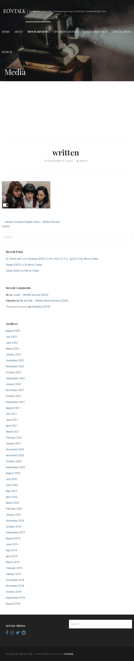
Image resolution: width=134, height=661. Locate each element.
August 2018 (13, 603)
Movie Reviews (38, 31)
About (18, 31)
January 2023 (13, 354)
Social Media (122, 31)
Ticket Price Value (95, 31)
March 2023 (12, 348)
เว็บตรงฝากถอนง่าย (17, 306)
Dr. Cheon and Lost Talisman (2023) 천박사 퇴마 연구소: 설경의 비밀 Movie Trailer (52, 258)
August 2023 (13, 330)
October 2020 (13, 461)
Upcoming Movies (65, 31)
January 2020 (13, 514)
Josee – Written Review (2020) (30, 294)
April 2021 (11, 425)
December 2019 (15, 520)
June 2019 (12, 544)
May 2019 (11, 550)
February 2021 (14, 437)
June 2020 (12, 485)
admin (83, 160)
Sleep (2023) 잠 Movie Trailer (22, 270)
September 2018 (15, 597)
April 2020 (11, 497)
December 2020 (15, 449)
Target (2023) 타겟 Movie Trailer (24, 264)
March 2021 (12, 431)
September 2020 (15, 467)
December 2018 (15, 580)
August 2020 (13, 473)
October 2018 (13, 591)
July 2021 (11, 413)
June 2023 (12, 342)
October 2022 (13, 372)
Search (7, 52)
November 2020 (15, 455)
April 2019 (11, 556)
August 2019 (13, 538)
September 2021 (15, 402)
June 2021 (12, 419)
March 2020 (12, 502)
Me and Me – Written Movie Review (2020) (44, 300)
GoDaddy (68, 654)
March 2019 (12, 562)
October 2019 (13, 526)
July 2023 (11, 336)
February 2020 (14, 508)
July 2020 (11, 479)
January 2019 (13, 574)
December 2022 (15, 360)
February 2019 (14, 568)
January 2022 (13, 384)
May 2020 (11, 491)
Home (6, 31)
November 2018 (15, 585)
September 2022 (15, 378)
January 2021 (13, 443)
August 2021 (13, 408)
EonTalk (14, 10)
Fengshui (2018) (41, 306)
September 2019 (15, 532)
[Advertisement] (67, 109)
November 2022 (15, 366)
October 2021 (13, 396)
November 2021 (15, 390)
